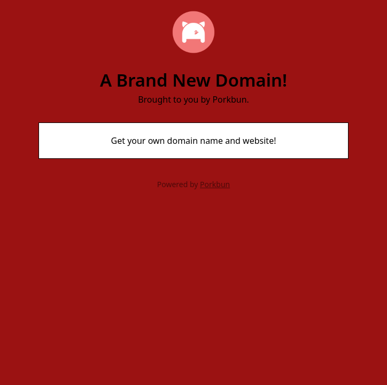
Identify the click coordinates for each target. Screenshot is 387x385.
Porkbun (215, 184)
